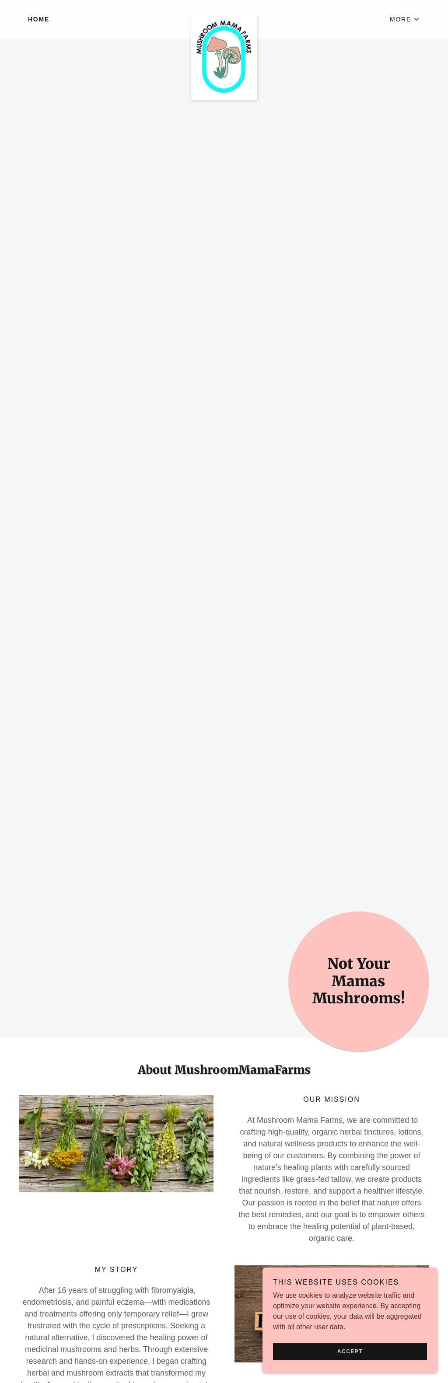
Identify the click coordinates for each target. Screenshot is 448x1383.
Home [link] (38, 19)
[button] (405, 19)
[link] (224, 17)
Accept (350, 1351)
